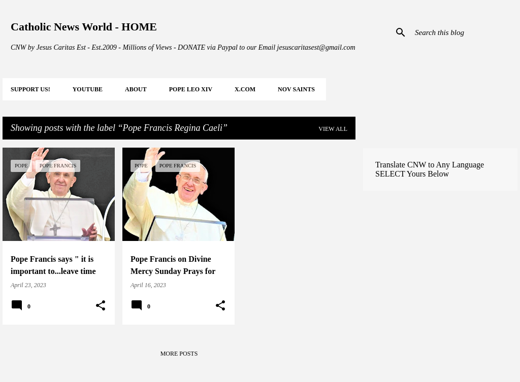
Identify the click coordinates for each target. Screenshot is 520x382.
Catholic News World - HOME (84, 26)
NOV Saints (296, 89)
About (136, 89)
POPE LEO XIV (190, 89)
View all (332, 128)
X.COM (245, 89)
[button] (100, 305)
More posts (179, 353)
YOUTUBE (88, 89)
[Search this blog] (464, 32)
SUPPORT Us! (30, 89)
